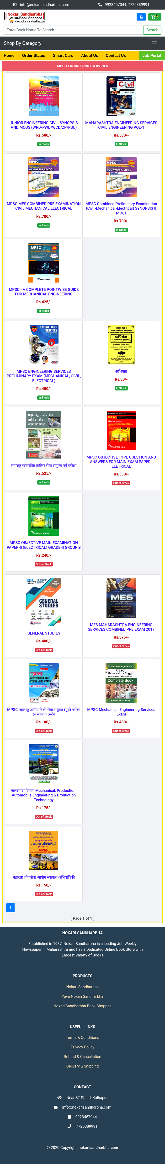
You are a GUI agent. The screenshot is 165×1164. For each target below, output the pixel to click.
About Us (89, 55)
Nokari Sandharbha (82, 987)
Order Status (33, 55)
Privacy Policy (82, 1047)
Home (9, 55)
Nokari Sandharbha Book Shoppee (82, 1006)
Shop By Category (22, 43)
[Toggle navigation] (154, 43)
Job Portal (152, 55)
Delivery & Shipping (82, 1066)
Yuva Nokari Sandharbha (82, 996)
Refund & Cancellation (82, 1056)
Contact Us (116, 55)
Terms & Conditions (82, 1037)
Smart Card (63, 55)
